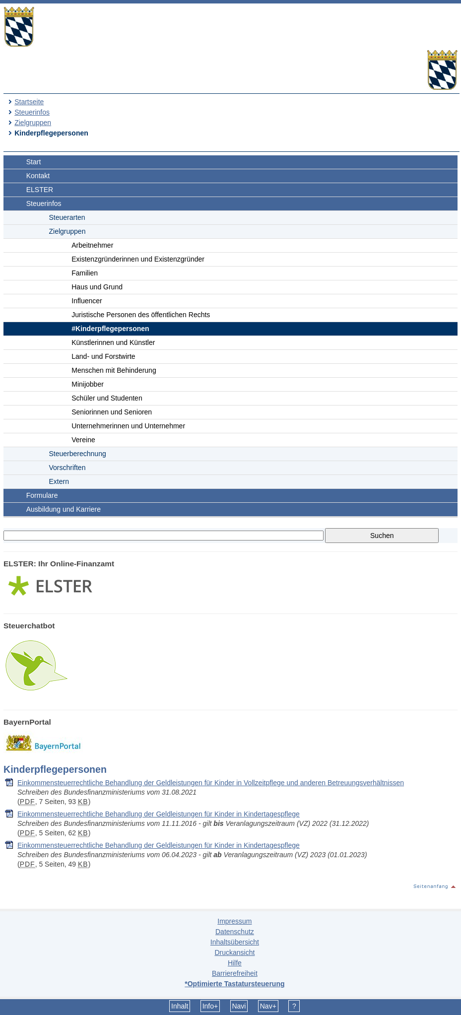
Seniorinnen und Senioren (111, 412)
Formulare (42, 495)
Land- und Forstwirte (103, 356)
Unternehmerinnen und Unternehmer (128, 426)
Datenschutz (234, 932)
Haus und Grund (97, 287)
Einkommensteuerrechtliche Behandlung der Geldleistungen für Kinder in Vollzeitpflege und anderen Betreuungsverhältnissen (210, 783)
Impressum (234, 921)
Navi (239, 1006)
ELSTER (39, 190)
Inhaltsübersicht (234, 942)
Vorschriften (67, 468)
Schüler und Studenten (106, 398)
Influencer (86, 301)
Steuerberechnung (77, 454)
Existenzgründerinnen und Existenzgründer (137, 259)
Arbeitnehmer (92, 245)
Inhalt (179, 1006)
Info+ (210, 1006)
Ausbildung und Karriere (63, 509)
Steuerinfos (32, 112)
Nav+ (268, 1006)
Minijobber (87, 384)
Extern (59, 481)
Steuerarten (67, 217)
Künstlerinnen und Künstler (113, 342)
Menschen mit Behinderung (113, 370)
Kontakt (38, 176)
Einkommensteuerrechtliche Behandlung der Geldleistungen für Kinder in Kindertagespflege (158, 814)
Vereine (83, 440)
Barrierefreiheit (235, 973)
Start (33, 162)
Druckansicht (234, 952)
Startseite (29, 102)
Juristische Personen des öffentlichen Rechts (140, 315)
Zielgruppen (32, 123)
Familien (84, 273)
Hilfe (235, 963)
